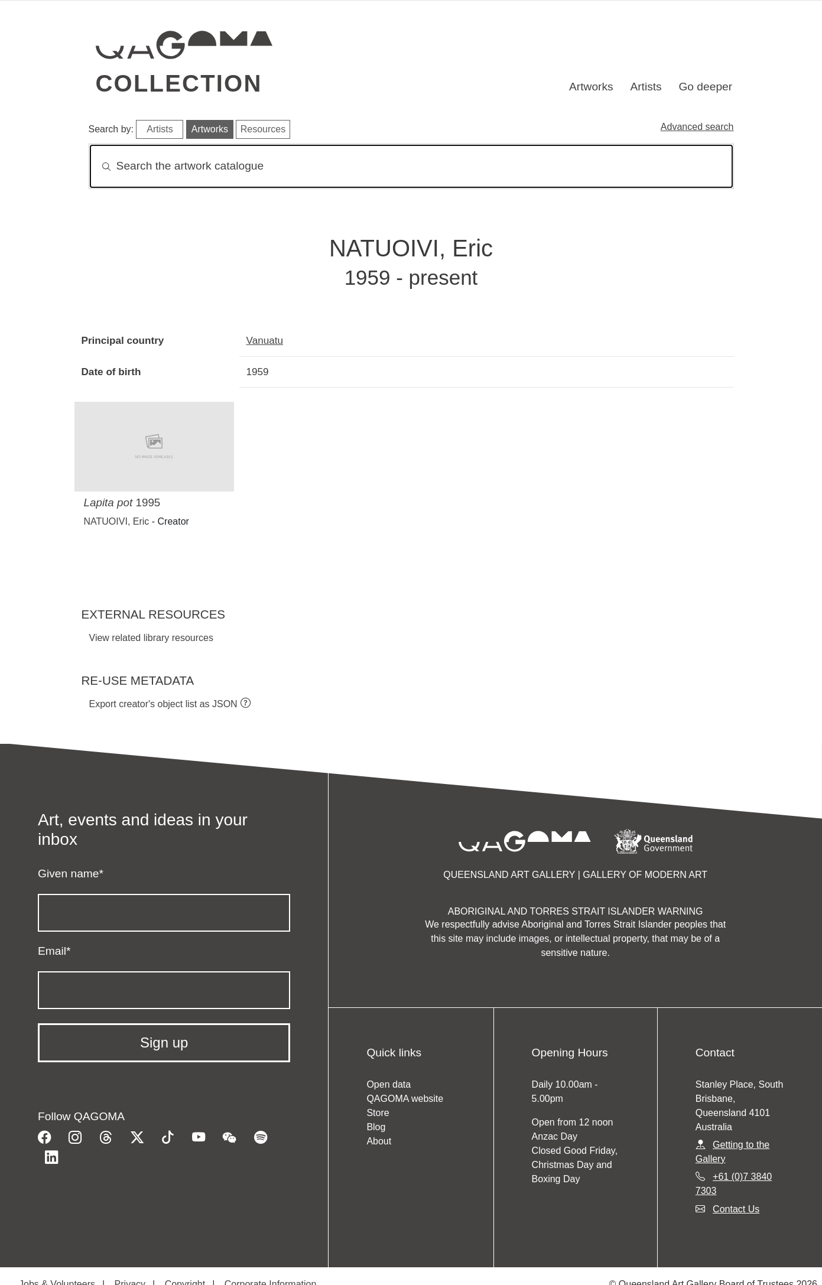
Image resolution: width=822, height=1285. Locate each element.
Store (377, 1113)
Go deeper (705, 86)
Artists (645, 86)
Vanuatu (265, 340)
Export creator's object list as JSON (163, 704)
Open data (388, 1084)
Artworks (591, 86)
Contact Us (736, 1209)
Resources (263, 129)
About (378, 1141)
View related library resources (151, 638)
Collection (179, 83)
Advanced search (697, 127)
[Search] (411, 166)
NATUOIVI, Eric (117, 521)
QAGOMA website (404, 1099)
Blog (375, 1127)
